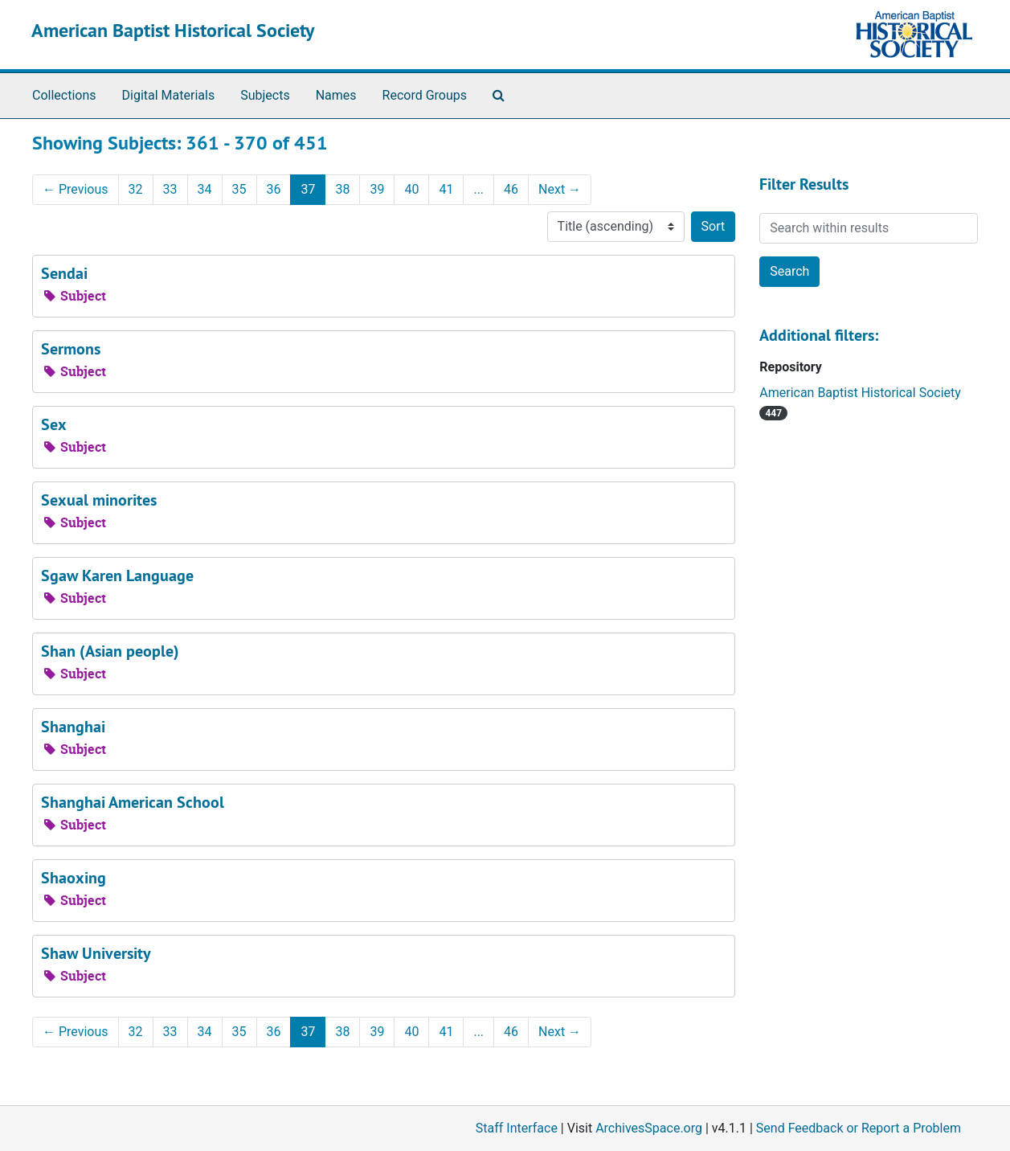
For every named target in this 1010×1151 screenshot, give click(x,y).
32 (136, 189)
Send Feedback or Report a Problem (858, 1128)
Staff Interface (517, 1128)
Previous (75, 189)
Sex (54, 424)
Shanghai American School (132, 802)
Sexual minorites (99, 499)
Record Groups (424, 95)
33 (170, 189)
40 (411, 189)
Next (559, 189)
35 (239, 189)
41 (446, 189)
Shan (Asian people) (110, 651)
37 (308, 189)
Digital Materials (168, 95)
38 (342, 189)
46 (511, 189)
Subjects (264, 95)
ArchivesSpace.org (648, 1128)
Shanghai (73, 726)
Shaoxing (73, 877)
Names (336, 95)
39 (377, 189)
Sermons (70, 348)
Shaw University (96, 953)
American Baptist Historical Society (172, 30)
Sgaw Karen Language (117, 575)
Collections (64, 95)
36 (274, 189)
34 (205, 189)
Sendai (64, 273)
